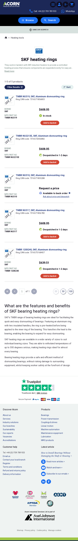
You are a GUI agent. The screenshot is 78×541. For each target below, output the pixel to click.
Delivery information (12, 474)
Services (6, 419)
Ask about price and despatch (56, 196)
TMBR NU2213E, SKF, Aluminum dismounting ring (41, 136)
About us (7, 415)
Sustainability (9, 429)
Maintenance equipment (52, 433)
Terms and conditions (12, 467)
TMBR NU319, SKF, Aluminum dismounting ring (40, 96)
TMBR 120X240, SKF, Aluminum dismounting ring (41, 249)
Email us (6, 456)
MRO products (47, 440)
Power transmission (50, 419)
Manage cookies (54, 530)
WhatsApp (68, 11)
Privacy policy (30, 530)
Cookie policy (42, 530)
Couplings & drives (49, 422)
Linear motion (47, 426)
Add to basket (49, 123)
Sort (68, 87)
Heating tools (17, 37)
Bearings (45, 415)
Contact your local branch (14, 460)
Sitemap (20, 530)
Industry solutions (10, 422)
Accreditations (9, 440)
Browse (30, 20)
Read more (9, 71)
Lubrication (46, 436)
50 (63, 291)
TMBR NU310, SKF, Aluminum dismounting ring (40, 175)
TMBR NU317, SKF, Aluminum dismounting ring (40, 210)
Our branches (9, 426)
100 (71, 291)
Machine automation (50, 429)
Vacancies (7, 436)
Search (52, 20)
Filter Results (13, 87)
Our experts (8, 433)
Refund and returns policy (14, 470)
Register (6, 463)
